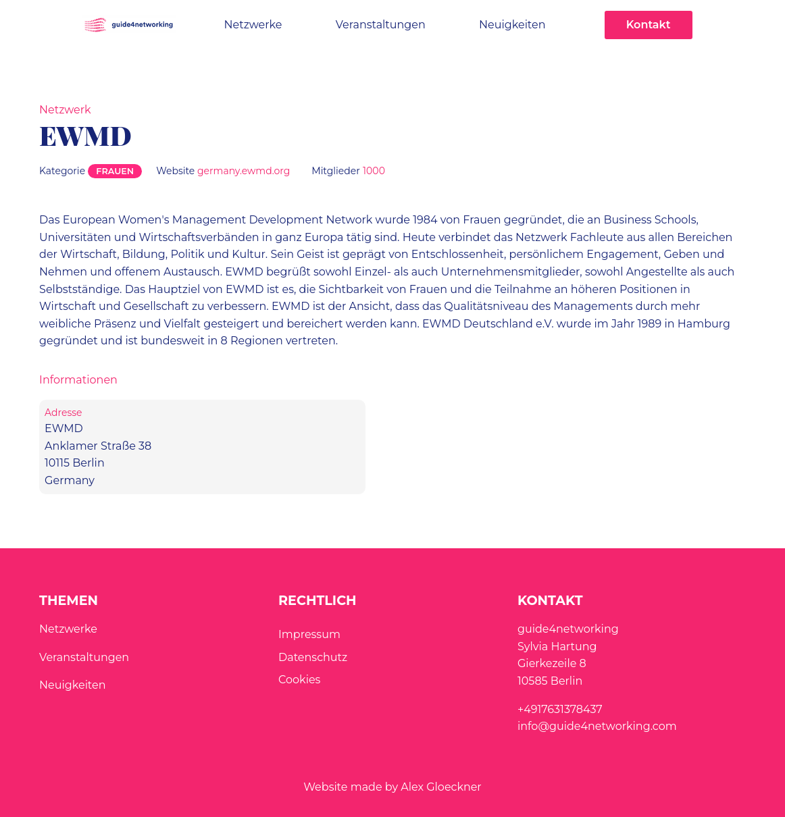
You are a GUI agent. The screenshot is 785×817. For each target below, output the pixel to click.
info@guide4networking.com (597, 726)
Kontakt (648, 24)
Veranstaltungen (381, 24)
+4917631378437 (560, 709)
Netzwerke (253, 24)
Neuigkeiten (512, 24)
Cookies (299, 679)
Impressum (309, 634)
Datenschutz (312, 657)
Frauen (115, 171)
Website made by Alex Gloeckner (392, 787)
